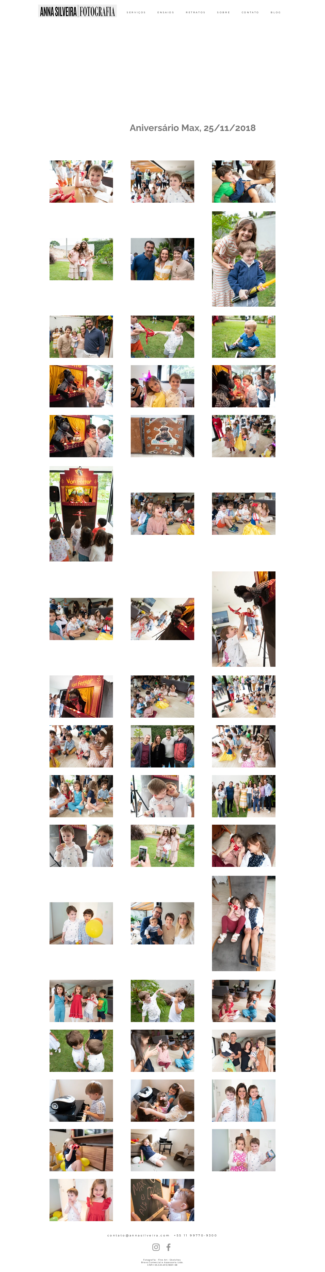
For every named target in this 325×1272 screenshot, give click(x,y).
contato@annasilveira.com (138, 1235)
